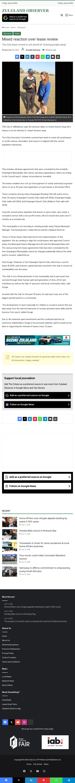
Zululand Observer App (11, 708)
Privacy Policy (7, 653)
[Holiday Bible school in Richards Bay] (9, 534)
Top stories (37, 764)
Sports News (7, 685)
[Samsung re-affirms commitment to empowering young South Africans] (9, 571)
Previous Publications (11, 649)
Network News (8, 681)
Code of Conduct (9, 657)
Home (5, 27)
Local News (6, 676)
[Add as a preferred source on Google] (15, 18)
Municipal (21, 27)
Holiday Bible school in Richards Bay (37, 530)
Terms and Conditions (11, 662)
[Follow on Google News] (37, 404)
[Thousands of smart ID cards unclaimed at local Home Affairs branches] (9, 547)
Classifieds (6, 700)
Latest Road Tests (9, 704)
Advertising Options (10, 644)
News (13, 27)
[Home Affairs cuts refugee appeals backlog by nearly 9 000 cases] (9, 522)
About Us (6, 640)
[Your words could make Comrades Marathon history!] (9, 559)
